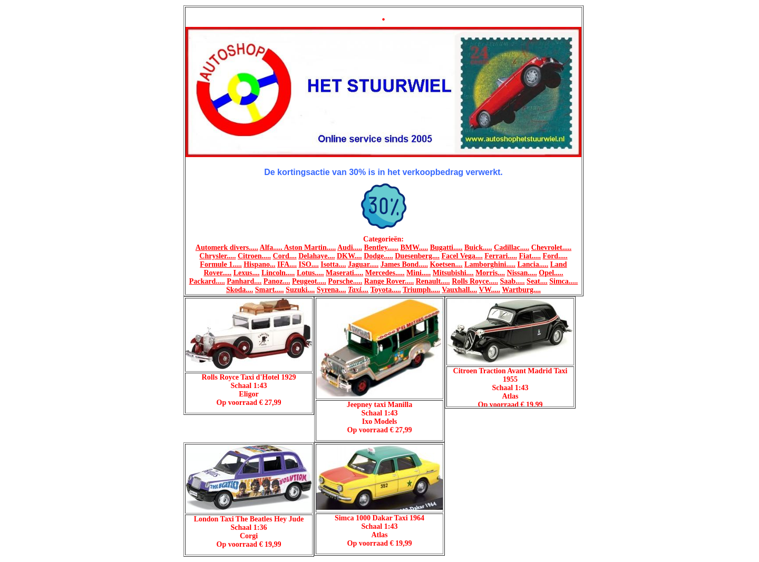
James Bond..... (404, 264)
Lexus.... (246, 273)
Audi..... (349, 247)
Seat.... (537, 281)
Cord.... (285, 256)
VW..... (489, 290)
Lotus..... (310, 273)
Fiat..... (530, 256)
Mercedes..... (385, 273)
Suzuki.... (300, 290)
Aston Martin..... (310, 247)
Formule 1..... (220, 264)
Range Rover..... (389, 281)
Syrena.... (331, 290)
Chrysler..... (217, 256)
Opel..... (551, 273)
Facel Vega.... (462, 256)
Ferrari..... (500, 256)
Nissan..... (522, 273)
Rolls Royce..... (475, 281)
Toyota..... (386, 290)
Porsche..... (345, 281)
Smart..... (269, 290)
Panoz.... (277, 281)
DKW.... (349, 256)
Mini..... (418, 273)
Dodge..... (378, 256)
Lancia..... (532, 264)
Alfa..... (272, 247)
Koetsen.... (446, 264)
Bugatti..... (446, 247)
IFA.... (287, 264)
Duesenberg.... (417, 256)
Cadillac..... (511, 247)
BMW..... (414, 247)
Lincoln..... (278, 273)
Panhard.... (244, 281)
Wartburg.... (521, 290)
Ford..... (555, 256)
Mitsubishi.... (453, 273)
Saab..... (512, 281)
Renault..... (433, 281)
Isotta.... (333, 264)
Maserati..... (344, 273)
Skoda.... (239, 290)
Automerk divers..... (227, 247)
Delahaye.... (316, 256)
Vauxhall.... (459, 290)
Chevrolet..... (551, 247)
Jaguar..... (363, 264)
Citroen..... (254, 256)
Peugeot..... (309, 281)
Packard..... (207, 281)
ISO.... (309, 264)
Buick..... (478, 247)
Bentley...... (381, 247)
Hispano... (259, 264)
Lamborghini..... (489, 264)
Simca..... (563, 281)
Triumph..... (421, 290)
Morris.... (490, 273)
